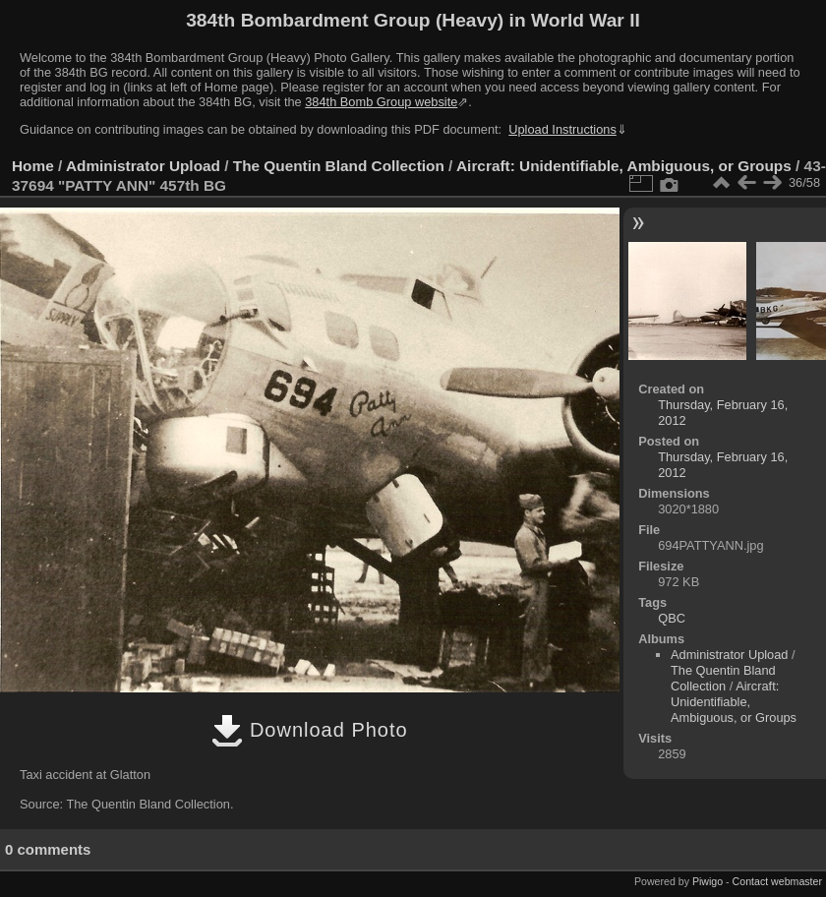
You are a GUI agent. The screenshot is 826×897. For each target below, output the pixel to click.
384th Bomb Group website (381, 101)
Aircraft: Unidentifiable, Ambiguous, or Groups (624, 165)
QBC (671, 618)
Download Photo (309, 730)
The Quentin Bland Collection (338, 165)
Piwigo (707, 881)
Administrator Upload (143, 165)
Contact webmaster (777, 881)
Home (33, 165)
